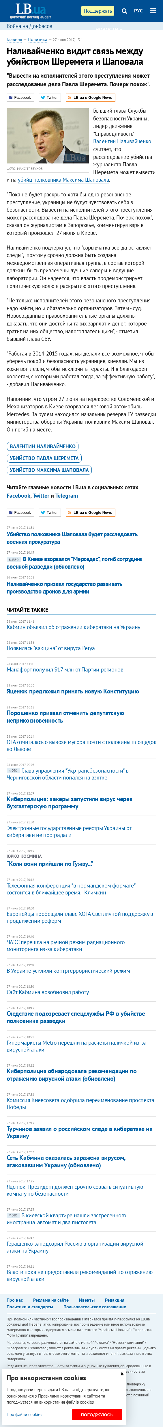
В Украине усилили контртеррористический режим (68, 970)
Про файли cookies (24, 1414)
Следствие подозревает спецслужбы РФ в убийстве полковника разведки (76, 1017)
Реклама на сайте (51, 1300)
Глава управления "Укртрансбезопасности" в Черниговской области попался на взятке (68, 774)
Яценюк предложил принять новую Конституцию (73, 691)
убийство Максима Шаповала (49, 470)
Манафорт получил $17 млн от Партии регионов (65, 669)
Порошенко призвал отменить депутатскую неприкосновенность (65, 716)
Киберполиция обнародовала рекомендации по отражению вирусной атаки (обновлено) (72, 1074)
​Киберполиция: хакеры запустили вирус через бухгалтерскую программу (69, 802)
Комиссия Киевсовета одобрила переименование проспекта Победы (80, 1103)
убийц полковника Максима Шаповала (63, 179)
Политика (37, 39)
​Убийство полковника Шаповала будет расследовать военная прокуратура (72, 538)
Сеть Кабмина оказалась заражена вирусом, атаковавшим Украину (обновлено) (66, 1161)
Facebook (18, 495)
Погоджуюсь (97, 1414)
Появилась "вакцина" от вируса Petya (51, 648)
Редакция (114, 1300)
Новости (109, 29)
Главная (14, 39)
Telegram (66, 495)
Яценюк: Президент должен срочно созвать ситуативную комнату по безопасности (75, 1190)
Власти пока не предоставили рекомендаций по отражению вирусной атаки (80, 1275)
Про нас (15, 1300)
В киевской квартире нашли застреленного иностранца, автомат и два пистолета (66, 1219)
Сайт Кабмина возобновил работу (48, 992)
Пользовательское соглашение (94, 1306)
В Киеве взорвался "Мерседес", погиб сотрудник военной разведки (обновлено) (75, 562)
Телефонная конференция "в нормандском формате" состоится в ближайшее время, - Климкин (71, 889)
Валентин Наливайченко (122, 141)
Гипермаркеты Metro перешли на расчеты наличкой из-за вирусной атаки (77, 1046)
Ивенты (87, 1300)
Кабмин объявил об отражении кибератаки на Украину (73, 627)
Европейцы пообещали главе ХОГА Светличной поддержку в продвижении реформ (80, 917)
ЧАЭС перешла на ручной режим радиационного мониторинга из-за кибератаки (66, 945)
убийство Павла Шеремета (44, 458)
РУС (138, 11)
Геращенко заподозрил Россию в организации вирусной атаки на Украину (75, 1247)
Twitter (41, 495)
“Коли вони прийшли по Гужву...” (50, 863)
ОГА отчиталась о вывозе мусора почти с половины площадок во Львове (82, 745)
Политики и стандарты (30, 1306)
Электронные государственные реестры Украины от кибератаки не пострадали (69, 831)
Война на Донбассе (29, 26)
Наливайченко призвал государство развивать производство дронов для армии (64, 587)
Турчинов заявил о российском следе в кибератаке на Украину (80, 1132)
